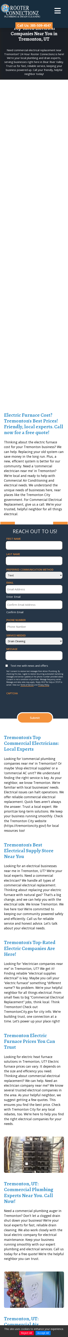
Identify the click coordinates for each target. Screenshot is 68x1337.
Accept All (43, 1333)
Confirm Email (14, 612)
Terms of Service (27, 685)
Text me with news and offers (29, 665)
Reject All (26, 1333)
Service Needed (16, 635)
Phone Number (16, 620)
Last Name (13, 554)
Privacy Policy (43, 685)
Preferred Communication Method (29, 569)
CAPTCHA (12, 693)
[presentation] (33, 702)
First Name (13, 538)
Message (11, 649)
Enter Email (13, 596)
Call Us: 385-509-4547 (34, 25)
